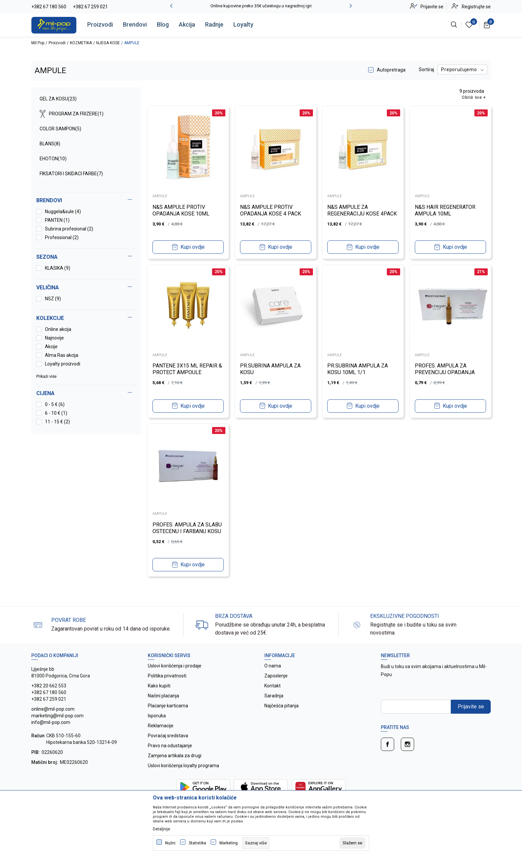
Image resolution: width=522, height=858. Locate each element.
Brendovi (135, 24)
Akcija (187, 24)
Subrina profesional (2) (69, 228)
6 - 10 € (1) (56, 413)
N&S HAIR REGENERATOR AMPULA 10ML (446, 209)
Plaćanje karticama (168, 705)
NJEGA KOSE (108, 43)
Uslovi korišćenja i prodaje (174, 665)
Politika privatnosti (167, 675)
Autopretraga (391, 69)
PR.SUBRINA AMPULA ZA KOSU (271, 367)
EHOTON (53, 158)
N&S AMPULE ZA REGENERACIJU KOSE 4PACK (354, 212)
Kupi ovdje (192, 246)
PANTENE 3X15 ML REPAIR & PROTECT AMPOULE (185, 367)
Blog (163, 24)
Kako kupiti (159, 685)
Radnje (214, 24)
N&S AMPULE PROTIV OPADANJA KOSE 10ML (181, 209)
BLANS (50, 143)
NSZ (53, 298)
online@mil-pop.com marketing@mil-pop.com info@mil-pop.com (57, 715)
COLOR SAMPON (60, 128)
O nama (272, 665)
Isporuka (157, 715)
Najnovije (54, 338)
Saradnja (273, 695)
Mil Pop (37, 43)
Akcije (51, 346)
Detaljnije (161, 829)
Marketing (228, 843)
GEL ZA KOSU (58, 98)
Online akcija (58, 329)
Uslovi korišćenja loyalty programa (183, 765)
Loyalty (243, 24)
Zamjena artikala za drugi (174, 755)
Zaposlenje (276, 675)
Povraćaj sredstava (168, 735)
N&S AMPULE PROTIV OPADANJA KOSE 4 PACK (271, 209)
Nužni (170, 843)
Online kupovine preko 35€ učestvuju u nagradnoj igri (261, 5)
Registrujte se (476, 6)
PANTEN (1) (57, 220)
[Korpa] (487, 25)
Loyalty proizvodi (62, 363)
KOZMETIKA (81, 43)
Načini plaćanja (163, 695)
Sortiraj (426, 69)
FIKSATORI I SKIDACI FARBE (71, 173)
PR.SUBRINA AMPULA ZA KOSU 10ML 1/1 (358, 367)
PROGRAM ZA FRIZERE (72, 114)
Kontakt (272, 685)
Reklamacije (160, 725)
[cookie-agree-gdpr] (352, 843)
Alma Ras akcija (61, 355)
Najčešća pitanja (281, 705)
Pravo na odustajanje (170, 745)
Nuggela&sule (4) (63, 211)
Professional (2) (62, 237)
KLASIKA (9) (57, 268)
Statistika (197, 843)
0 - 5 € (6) (55, 404)
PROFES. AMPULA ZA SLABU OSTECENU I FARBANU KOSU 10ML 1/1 (188, 530)
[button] (86, 393)
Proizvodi (100, 24)
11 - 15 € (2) (57, 421)
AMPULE (160, 195)
